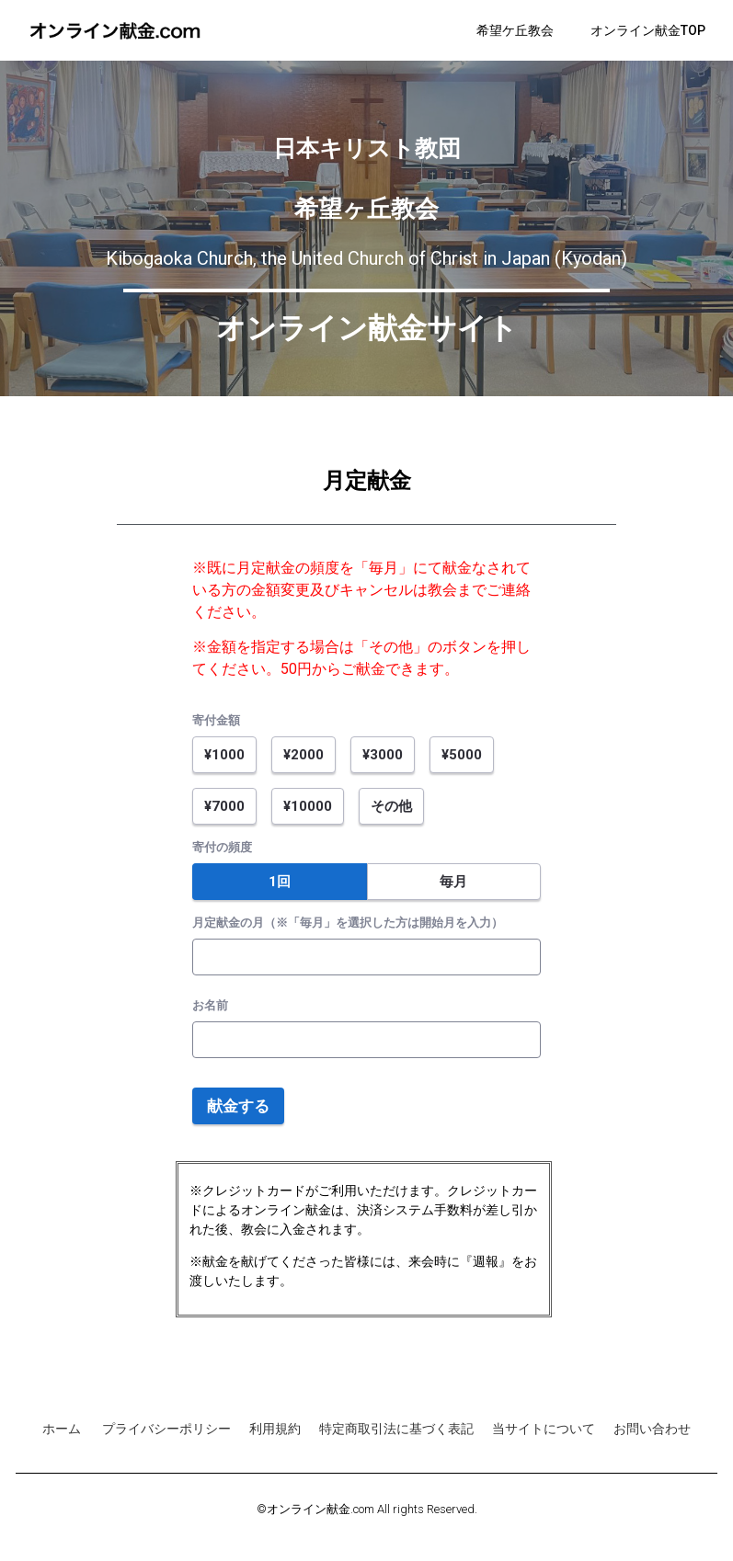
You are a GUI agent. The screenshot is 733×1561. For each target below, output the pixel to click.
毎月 (453, 881)
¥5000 (461, 754)
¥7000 (224, 806)
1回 (280, 881)
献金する (238, 1106)
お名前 (210, 1005)
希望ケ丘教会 (515, 30)
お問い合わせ (652, 1428)
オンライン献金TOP (647, 30)
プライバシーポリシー (166, 1428)
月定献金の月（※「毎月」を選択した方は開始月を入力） (347, 922)
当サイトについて (543, 1428)
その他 (391, 806)
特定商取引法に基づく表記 (396, 1428)
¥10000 (307, 806)
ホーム (63, 1428)
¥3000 (382, 754)
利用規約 (275, 1428)
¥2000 (303, 754)
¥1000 (224, 754)
